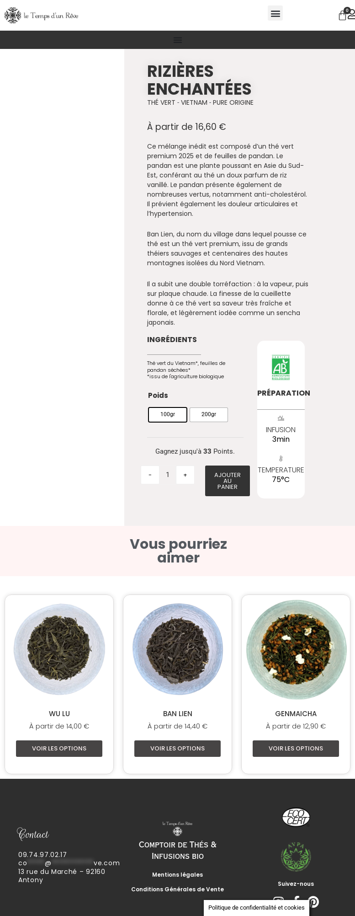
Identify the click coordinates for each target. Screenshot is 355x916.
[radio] (167, 415)
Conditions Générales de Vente (177, 890)
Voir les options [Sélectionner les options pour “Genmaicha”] (296, 749)
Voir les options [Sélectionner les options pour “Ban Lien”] (177, 749)
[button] (275, 13)
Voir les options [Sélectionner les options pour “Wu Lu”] (59, 749)
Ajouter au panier (227, 481)
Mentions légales (177, 875)
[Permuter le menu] (177, 39)
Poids (158, 395)
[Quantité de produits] (167, 475)
